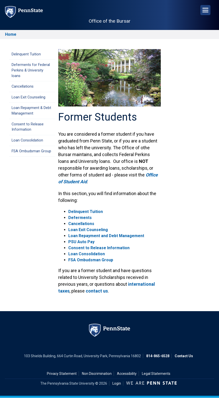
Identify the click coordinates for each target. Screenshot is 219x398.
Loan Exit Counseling (28, 97)
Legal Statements (156, 374)
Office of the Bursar (110, 21)
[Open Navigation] (205, 10)
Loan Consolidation (27, 140)
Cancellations (23, 86)
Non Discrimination (97, 374)
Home (10, 34)
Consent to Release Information (28, 127)
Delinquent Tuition (26, 54)
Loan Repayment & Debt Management (31, 111)
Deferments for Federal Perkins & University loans (31, 70)
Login (116, 383)
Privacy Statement (62, 374)
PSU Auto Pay (81, 241)
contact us (97, 291)
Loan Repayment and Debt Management (106, 235)
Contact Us (184, 356)
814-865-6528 (157, 356)
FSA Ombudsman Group (31, 151)
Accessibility (127, 374)
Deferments (80, 217)
